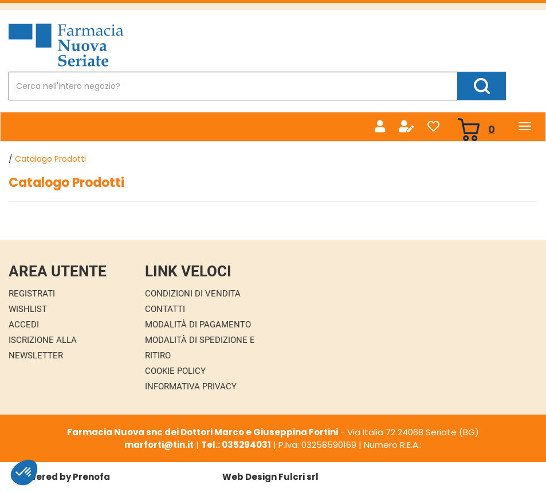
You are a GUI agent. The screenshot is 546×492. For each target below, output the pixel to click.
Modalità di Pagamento (198, 324)
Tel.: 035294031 (236, 445)
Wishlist (28, 309)
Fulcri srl (298, 477)
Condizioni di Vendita (193, 293)
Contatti (165, 309)
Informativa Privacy (191, 386)
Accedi (24, 324)
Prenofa (91, 477)
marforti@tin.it (159, 445)
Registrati (32, 293)
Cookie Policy (175, 371)
